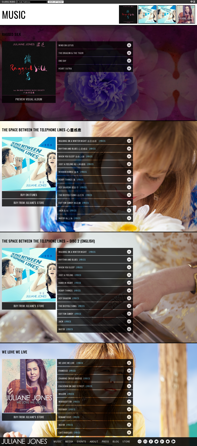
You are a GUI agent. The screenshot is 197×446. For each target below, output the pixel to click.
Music (57, 441)
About (94, 441)
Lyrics (102, 140)
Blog (116, 441)
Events (81, 441)
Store (126, 441)
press (105, 441)
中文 (193, 1)
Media (69, 441)
